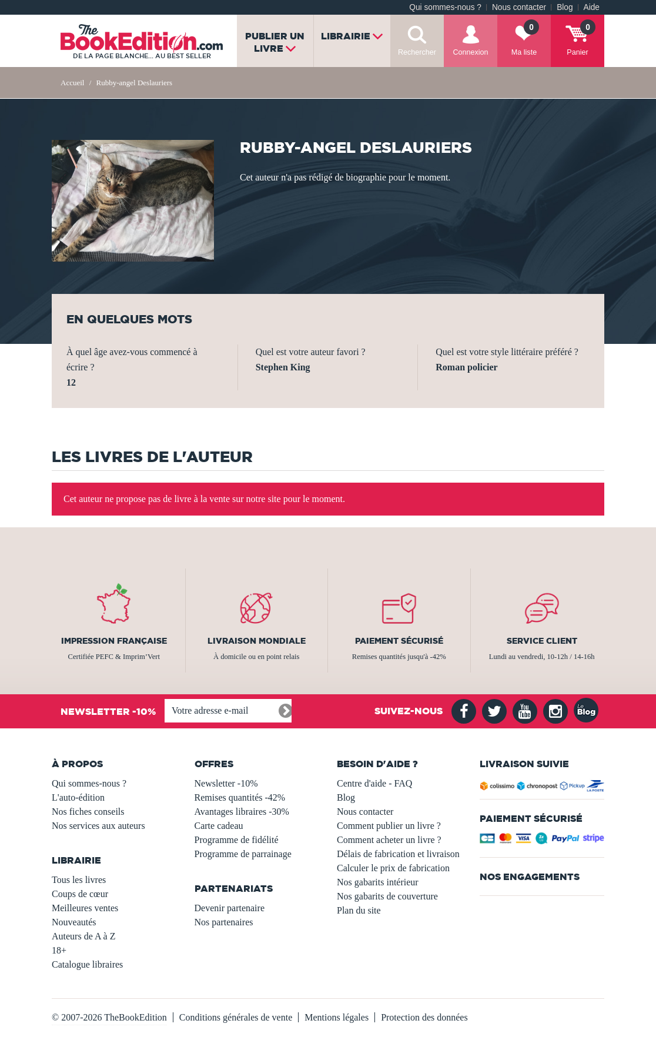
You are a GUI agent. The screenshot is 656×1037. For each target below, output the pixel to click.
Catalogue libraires (87, 964)
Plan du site (359, 910)
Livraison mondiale (256, 640)
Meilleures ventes (85, 908)
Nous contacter (519, 7)
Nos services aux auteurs (98, 826)
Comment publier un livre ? (389, 826)
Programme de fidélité (237, 840)
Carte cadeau (219, 826)
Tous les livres (79, 880)
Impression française (114, 640)
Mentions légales (336, 1017)
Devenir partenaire (230, 908)
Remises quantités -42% (240, 797)
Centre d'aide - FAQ (374, 783)
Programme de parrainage (243, 854)
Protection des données (424, 1017)
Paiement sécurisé (399, 640)
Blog (565, 7)
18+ (59, 950)
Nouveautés (74, 922)
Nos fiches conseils (88, 812)
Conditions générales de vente (235, 1017)
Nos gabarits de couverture (387, 896)
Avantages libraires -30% (242, 812)
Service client (542, 640)
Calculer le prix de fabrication (393, 868)
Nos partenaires (224, 922)
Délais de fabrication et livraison (398, 854)
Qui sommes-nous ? (445, 7)
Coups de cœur (80, 894)
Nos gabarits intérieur (378, 882)
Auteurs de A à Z (83, 936)
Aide (592, 7)
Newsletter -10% (226, 783)
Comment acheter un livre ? (389, 840)
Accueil (72, 82)
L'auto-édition (78, 797)
